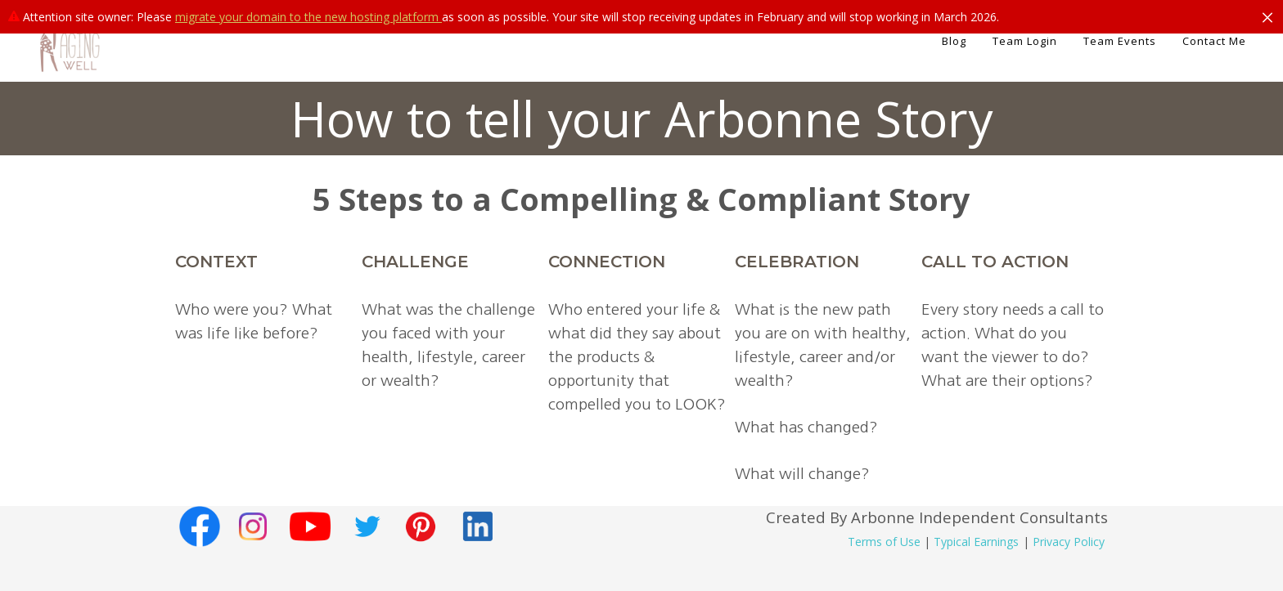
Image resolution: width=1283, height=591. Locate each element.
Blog (954, 41)
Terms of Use (884, 541)
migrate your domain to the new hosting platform (308, 17)
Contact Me (1214, 41)
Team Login (1025, 41)
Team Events (1119, 41)
